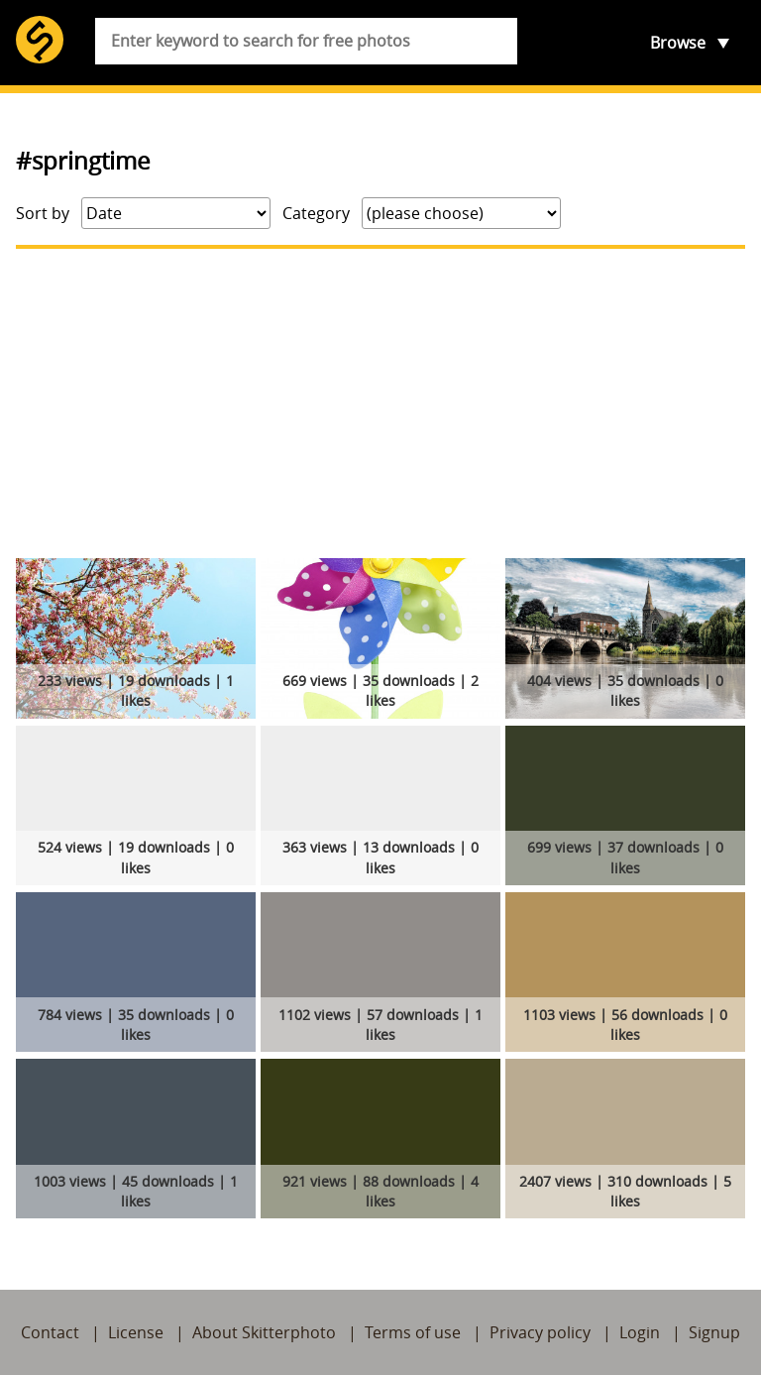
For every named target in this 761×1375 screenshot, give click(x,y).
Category (316, 213)
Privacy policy (540, 1332)
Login (639, 1332)
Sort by (42, 213)
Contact (50, 1332)
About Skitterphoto (264, 1332)
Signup (714, 1332)
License (135, 1332)
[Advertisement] (380, 403)
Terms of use (413, 1332)
